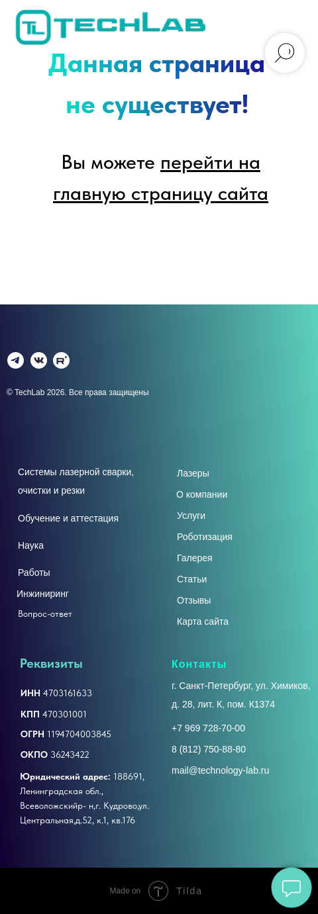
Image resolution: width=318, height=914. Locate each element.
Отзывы (194, 600)
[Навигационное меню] (295, 26)
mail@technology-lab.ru (220, 770)
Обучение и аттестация (68, 518)
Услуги (191, 515)
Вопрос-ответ (45, 613)
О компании (201, 494)
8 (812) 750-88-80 (209, 749)
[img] (38, 360)
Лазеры (193, 473)
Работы (34, 572)
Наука (31, 545)
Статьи (192, 579)
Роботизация (205, 536)
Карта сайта (203, 621)
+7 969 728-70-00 (208, 728)
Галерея (195, 558)
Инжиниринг (43, 593)
